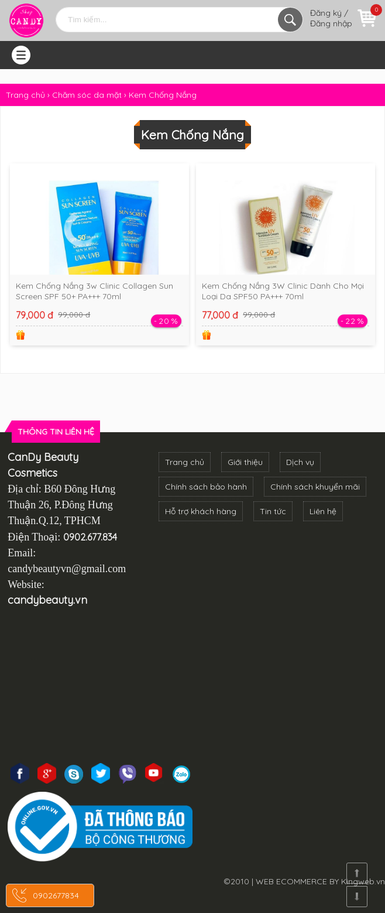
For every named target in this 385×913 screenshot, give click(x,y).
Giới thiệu (245, 462)
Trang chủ (184, 462)
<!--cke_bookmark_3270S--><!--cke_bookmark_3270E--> (192, 684)
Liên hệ (323, 511)
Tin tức (273, 511)
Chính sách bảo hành (206, 486)
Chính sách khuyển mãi (315, 486)
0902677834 (56, 895)
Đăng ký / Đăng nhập (331, 18)
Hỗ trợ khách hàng (200, 511)
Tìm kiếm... (290, 20)
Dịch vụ (300, 462)
